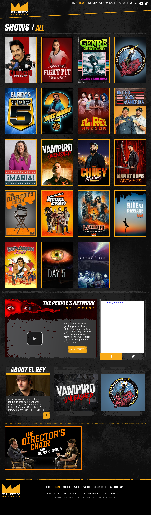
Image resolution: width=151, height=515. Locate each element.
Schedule (92, 3)
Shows (82, 3)
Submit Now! (77, 349)
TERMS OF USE (52, 493)
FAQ (105, 493)
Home (73, 3)
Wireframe (111, 498)
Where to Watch (107, 3)
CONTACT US (116, 493)
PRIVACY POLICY (71, 493)
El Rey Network (114, 303)
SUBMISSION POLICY (91, 493)
